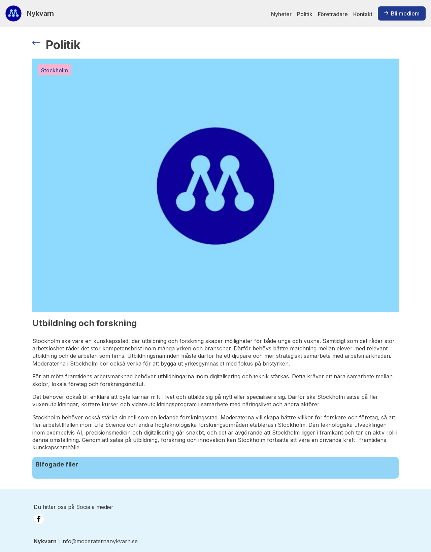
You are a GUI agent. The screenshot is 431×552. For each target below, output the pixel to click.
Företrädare (333, 14)
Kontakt (362, 14)
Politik (304, 14)
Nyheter (281, 14)
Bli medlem (402, 13)
